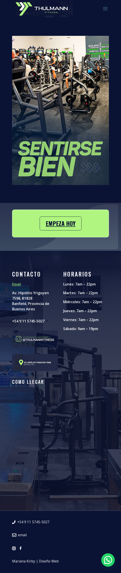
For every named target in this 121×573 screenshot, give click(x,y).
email (19, 535)
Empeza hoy (61, 223)
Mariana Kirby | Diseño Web (35, 561)
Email (16, 284)
